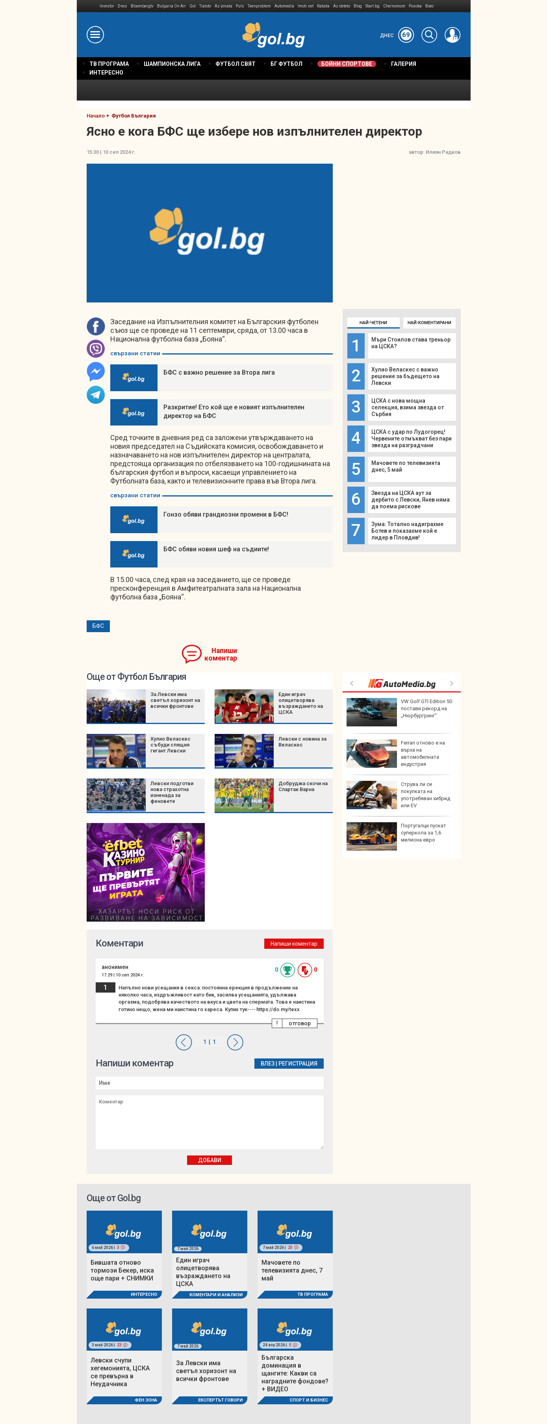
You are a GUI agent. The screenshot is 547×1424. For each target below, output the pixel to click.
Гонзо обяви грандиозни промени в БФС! (225, 514)
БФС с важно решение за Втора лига (219, 372)
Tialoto (205, 6)
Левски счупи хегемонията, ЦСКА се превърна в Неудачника (120, 1372)
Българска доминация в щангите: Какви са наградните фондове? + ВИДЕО (294, 1373)
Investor (107, 6)
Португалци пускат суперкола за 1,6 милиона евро (396, 836)
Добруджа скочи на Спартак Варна (303, 786)
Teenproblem (259, 6)
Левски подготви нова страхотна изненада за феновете (171, 792)
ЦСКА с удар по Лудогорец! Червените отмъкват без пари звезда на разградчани (411, 438)
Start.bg (372, 6)
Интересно (144, 1294)
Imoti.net (305, 6)
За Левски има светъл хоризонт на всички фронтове (175, 700)
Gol (192, 6)
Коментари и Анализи (216, 1294)
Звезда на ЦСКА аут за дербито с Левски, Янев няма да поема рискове (410, 500)
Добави (209, 1160)
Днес (397, 35)
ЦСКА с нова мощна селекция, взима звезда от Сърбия (407, 407)
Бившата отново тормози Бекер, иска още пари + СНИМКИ (122, 1270)
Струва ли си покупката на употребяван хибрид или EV (398, 795)
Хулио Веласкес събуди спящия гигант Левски (170, 745)
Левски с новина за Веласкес (302, 742)
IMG (88, 6)
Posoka (415, 6)
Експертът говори (220, 1400)
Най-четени (373, 322)
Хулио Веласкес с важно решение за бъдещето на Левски (405, 376)
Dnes (122, 6)
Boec (429, 6)
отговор (300, 1023)
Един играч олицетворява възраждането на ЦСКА (300, 703)
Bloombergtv (142, 6)
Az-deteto (341, 6)
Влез (267, 1063)
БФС (98, 626)
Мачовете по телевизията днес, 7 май (292, 1270)
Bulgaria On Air (171, 6)
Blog (358, 6)
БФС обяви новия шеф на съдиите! (216, 549)
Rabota (323, 6)
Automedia (284, 6)
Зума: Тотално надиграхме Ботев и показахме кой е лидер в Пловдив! (407, 531)
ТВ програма (312, 1294)
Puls (240, 6)
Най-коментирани (429, 322)
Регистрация (297, 1063)
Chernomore (394, 6)
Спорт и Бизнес (308, 1400)
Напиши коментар (220, 654)
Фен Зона (146, 1400)
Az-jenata (223, 6)
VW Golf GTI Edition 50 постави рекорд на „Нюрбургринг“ (399, 712)
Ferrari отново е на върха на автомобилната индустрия (396, 753)
